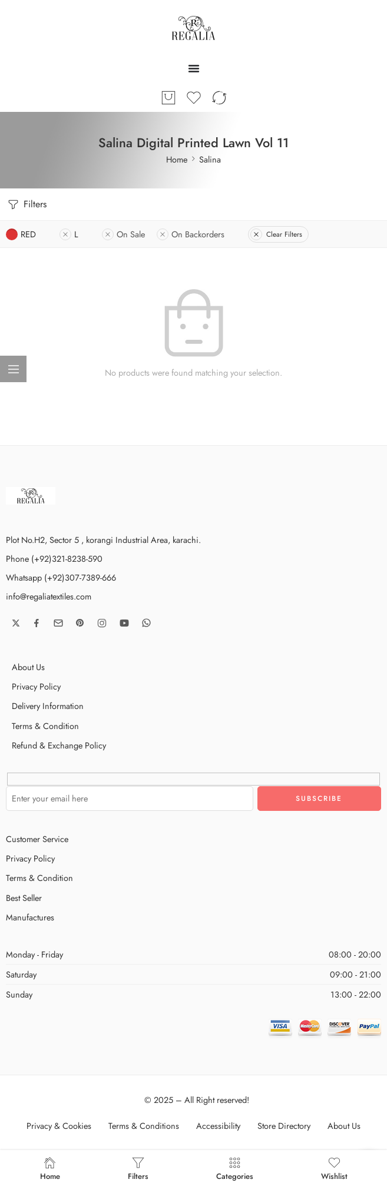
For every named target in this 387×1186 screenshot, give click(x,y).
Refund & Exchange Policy (59, 745)
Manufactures (30, 917)
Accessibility (218, 1125)
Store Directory (283, 1125)
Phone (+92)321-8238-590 (54, 558)
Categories (234, 1168)
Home (176, 159)
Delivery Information (48, 706)
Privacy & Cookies (59, 1125)
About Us (28, 667)
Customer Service (37, 839)
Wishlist (334, 1168)
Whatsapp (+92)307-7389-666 (61, 577)
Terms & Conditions (143, 1125)
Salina (210, 159)
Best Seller (24, 898)
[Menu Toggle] (194, 68)
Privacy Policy (36, 686)
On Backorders (190, 234)
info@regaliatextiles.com (48, 596)
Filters (26, 204)
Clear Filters (276, 234)
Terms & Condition (45, 726)
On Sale (123, 234)
